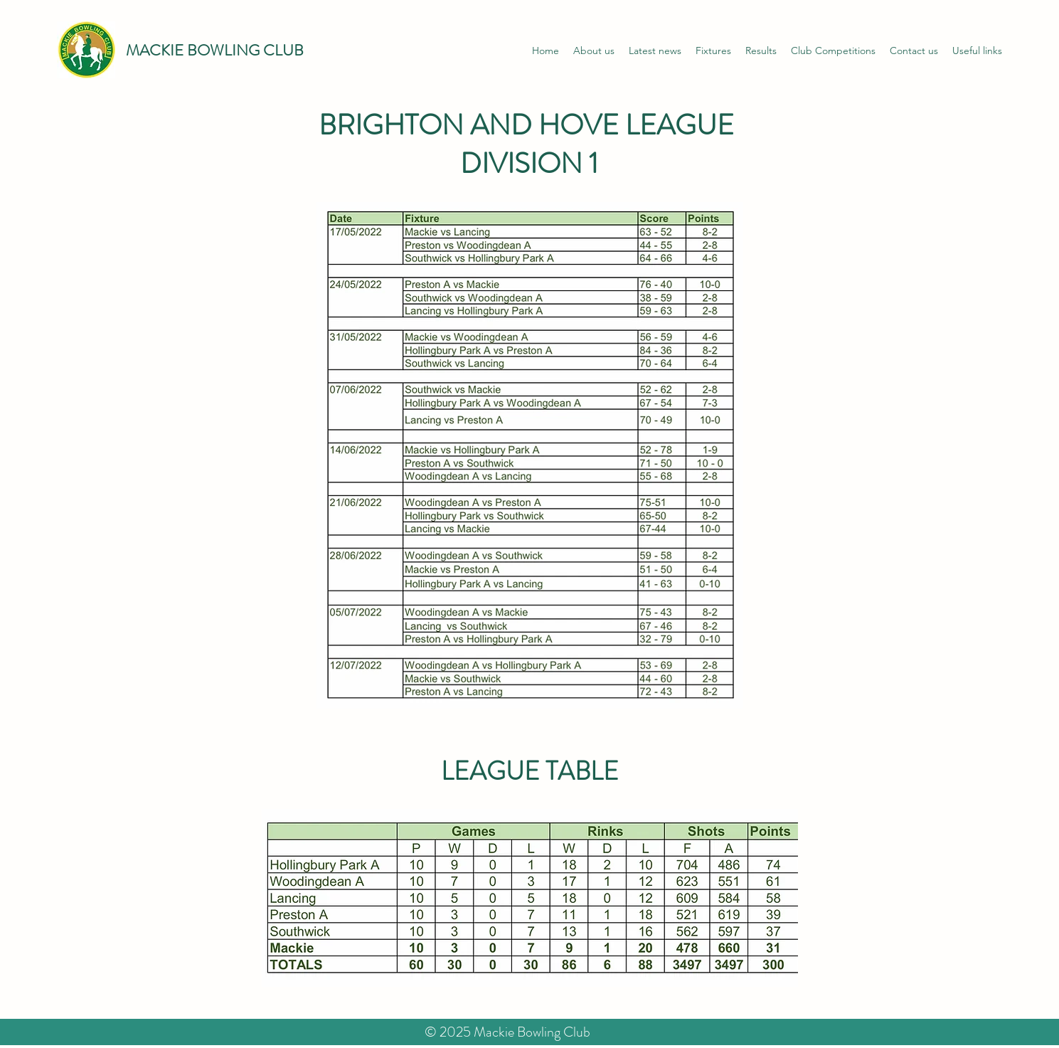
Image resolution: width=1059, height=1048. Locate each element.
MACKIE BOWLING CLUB (215, 50)
